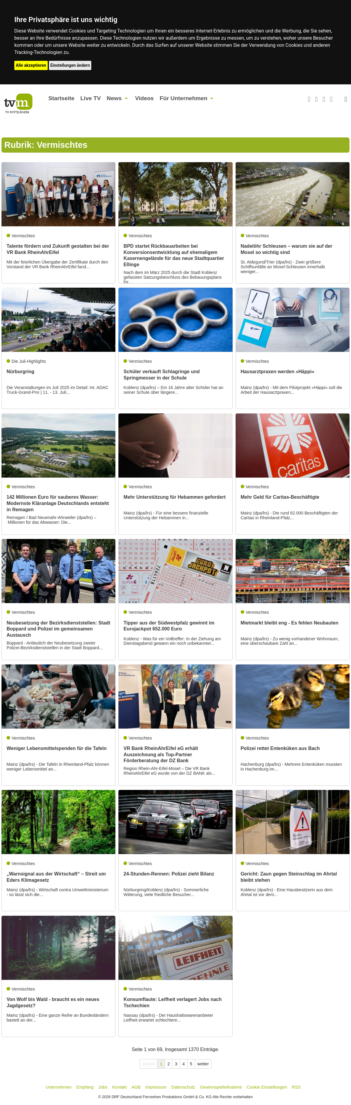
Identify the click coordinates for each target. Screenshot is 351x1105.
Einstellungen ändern (70, 65)
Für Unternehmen (184, 98)
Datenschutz (183, 1087)
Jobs (102, 1087)
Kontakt (119, 1087)
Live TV (91, 98)
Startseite (61, 98)
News (114, 98)
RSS (296, 1087)
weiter (203, 1063)
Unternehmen (59, 1087)
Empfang (85, 1087)
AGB (136, 1087)
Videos (144, 98)
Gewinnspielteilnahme (221, 1087)
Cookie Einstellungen (267, 1087)
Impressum (155, 1087)
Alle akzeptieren (31, 65)
